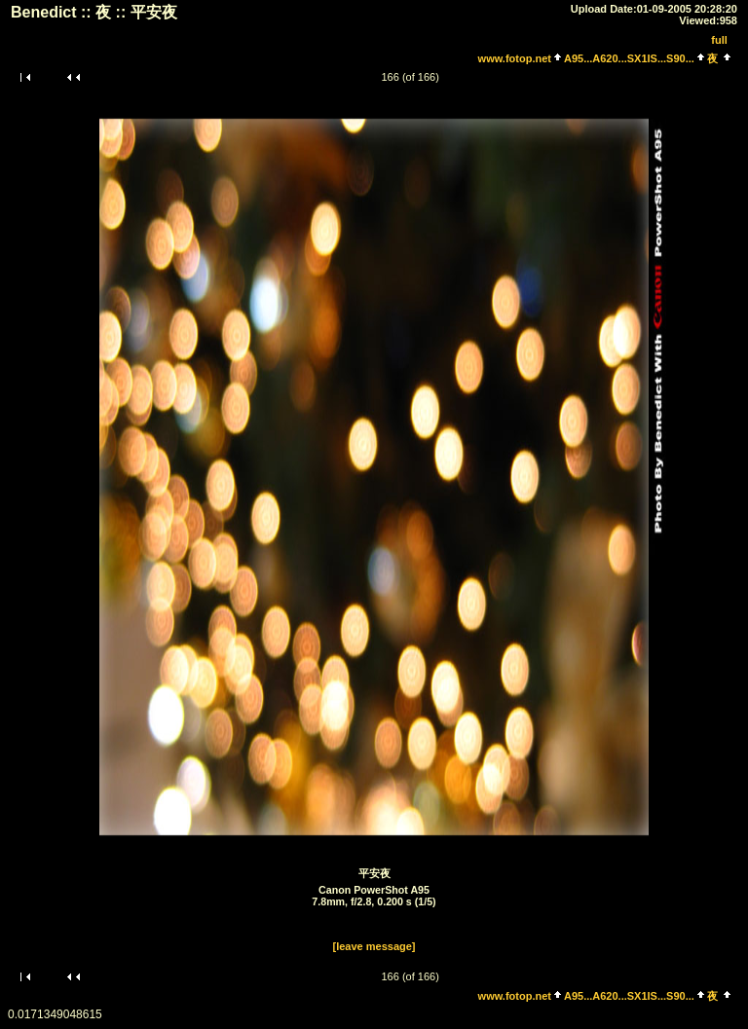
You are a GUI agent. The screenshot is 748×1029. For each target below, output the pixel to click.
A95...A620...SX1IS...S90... (629, 58)
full (719, 40)
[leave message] (374, 946)
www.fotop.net (514, 58)
